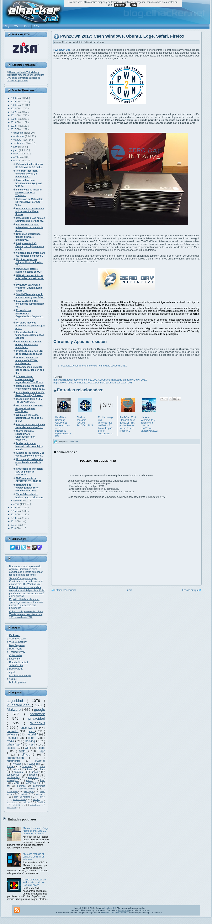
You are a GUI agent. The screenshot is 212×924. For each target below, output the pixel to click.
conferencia (39, 786)
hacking (30, 741)
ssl (8, 786)
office (42, 766)
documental (12, 791)
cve (32, 731)
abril (16, 157)
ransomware (28, 727)
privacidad (36, 718)
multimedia (13, 777)
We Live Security (18, 642)
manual (12, 737)
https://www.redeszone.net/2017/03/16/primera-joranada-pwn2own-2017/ (93, 382)
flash (42, 780)
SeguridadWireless (27, 789)
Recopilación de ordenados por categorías (25, 73)
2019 (13, 122)
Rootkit (42, 797)
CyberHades (15, 655)
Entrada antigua (190, 590)
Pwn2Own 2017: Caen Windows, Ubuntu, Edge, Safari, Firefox (122, 36)
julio (15, 146)
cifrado (27, 754)
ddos (42, 747)
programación (18, 757)
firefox (10, 766)
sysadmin (34, 763)
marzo (17, 160)
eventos (33, 777)
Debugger (29, 791)
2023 (13, 108)
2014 (13, 514)
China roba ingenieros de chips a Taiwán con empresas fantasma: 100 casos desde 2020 (26, 614)
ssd (33, 744)
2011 (13, 525)
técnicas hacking (22, 797)
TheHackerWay (17, 652)
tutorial (32, 734)
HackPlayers (15, 648)
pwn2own (73, 441)
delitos (36, 799)
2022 (13, 112)
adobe (16, 769)
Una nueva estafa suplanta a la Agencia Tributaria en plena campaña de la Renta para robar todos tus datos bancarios (26, 570)
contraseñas (14, 774)
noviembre (19, 136)
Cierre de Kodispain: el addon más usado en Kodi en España (34, 882)
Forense (21, 786)
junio (16, 150)
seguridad (17, 701)
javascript (12, 780)
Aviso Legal (123, 910)
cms (29, 780)
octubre (17, 139)
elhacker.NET (109, 908)
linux (31, 737)
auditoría (24, 794)
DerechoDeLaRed (18, 662)
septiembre (19, 143)
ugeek (12, 672)
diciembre (18, 132)
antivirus (19, 772)
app (42, 751)
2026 (13, 98)
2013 (13, 518)
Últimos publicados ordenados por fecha (23, 79)
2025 (13, 101)
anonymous (32, 783)
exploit (11, 747)
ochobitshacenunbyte (20, 675)
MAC (16, 783)
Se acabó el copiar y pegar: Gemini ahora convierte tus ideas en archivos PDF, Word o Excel (26, 581)
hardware (37, 714)
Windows (37, 723)
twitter (23, 751)
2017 (13, 129)
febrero (17, 500)
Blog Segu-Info (16, 645)
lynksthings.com (17, 682)
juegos (35, 772)
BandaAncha (16, 668)
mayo (16, 153)
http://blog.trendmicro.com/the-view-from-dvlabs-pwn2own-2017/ (94, 365)
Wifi (27, 747)
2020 (13, 119)
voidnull (13, 679)
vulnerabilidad (19, 705)
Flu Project (14, 635)
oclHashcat (11, 808)
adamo (27, 802)
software (12, 734)
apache (33, 774)
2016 (13, 507)
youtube (17, 763)
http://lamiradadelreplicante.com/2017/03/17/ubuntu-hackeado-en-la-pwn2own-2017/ (100, 379)
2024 (13, 105)
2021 (13, 115)
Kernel (30, 769)
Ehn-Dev (41, 802)
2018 (13, 126)
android (12, 731)
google (39, 710)
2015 (13, 511)
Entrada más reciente (65, 590)
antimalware (35, 805)
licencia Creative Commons (115, 912)
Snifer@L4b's (16, 665)
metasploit (40, 794)
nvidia (11, 741)
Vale (133, 4)
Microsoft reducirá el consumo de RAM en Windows (34, 857)
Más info (120, 4)
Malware (14, 710)
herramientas (15, 761)
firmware (27, 766)
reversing (11, 802)
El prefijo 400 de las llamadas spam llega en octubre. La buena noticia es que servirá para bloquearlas (26, 603)
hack (42, 769)
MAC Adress (18, 805)
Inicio (129, 590)
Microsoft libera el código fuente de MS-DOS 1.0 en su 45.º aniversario (36, 831)
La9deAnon (15, 658)
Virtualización (19, 799)
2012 (13, 521)
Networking (39, 761)
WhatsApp (14, 744)
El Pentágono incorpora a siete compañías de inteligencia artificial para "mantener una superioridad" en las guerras (27, 591)
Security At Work (17, 638)
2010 (13, 528)
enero (16, 504)
